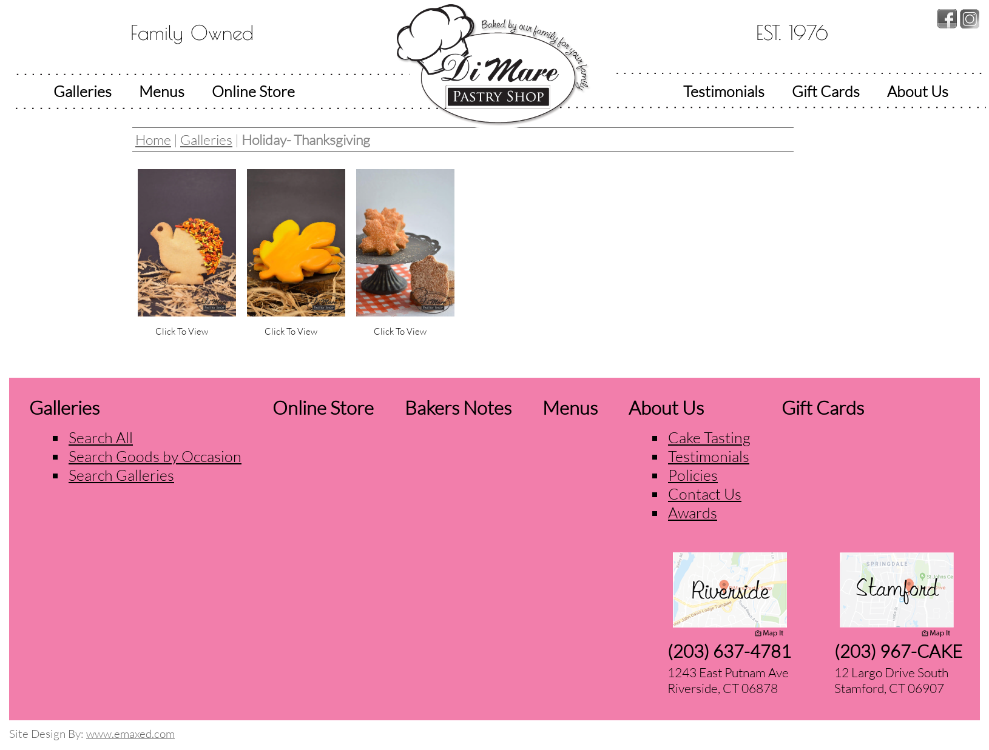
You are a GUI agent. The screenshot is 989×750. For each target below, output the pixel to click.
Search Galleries (121, 475)
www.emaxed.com (130, 733)
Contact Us (704, 493)
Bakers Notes (458, 407)
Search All (101, 437)
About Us (917, 91)
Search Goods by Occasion (155, 456)
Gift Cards (826, 91)
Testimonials (724, 91)
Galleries (82, 91)
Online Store (253, 91)
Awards (692, 512)
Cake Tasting (709, 437)
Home (153, 139)
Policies (693, 475)
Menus (161, 91)
